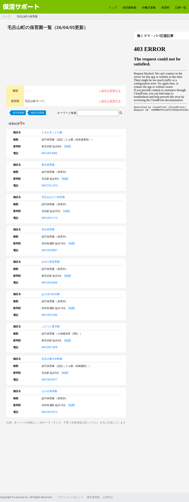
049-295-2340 (49, 314)
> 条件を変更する (110, 90)
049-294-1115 (49, 217)
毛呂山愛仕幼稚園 (52, 358)
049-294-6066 (49, 282)
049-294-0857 (49, 250)
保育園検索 (129, 7)
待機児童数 (149, 7)
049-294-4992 (49, 153)
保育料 (165, 7)
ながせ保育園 (49, 391)
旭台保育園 (48, 229)
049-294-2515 (49, 412)
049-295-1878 (49, 347)
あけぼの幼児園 (51, 294)
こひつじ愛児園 (51, 326)
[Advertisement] (66, 57)
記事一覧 (180, 7)
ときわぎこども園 (52, 132)
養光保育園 (48, 164)
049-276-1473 (49, 185)
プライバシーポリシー (70, 497)
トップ (113, 7)
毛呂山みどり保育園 (53, 197)
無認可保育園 (37, 112)
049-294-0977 (49, 379)
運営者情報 (93, 497)
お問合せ (108, 497)
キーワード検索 (66, 113)
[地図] (67, 146)
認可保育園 (18, 112)
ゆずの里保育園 (51, 261)
